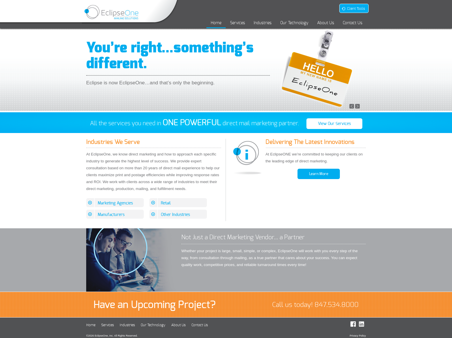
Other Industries (175, 214)
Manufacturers (111, 214)
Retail (166, 203)
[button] (351, 106)
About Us (325, 23)
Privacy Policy (358, 335)
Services (237, 23)
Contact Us (352, 23)
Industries (263, 23)
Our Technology (294, 23)
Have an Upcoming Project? (154, 304)
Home (216, 23)
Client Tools (353, 8)
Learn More (318, 173)
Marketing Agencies (115, 203)
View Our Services (334, 123)
